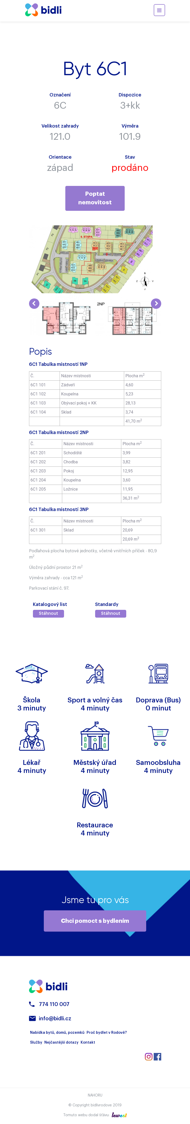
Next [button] (156, 303)
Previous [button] (34, 303)
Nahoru (95, 1096)
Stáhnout (48, 613)
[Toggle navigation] (159, 10)
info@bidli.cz (55, 1019)
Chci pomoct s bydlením (95, 921)
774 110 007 (54, 1005)
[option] (62, 318)
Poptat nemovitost (95, 198)
